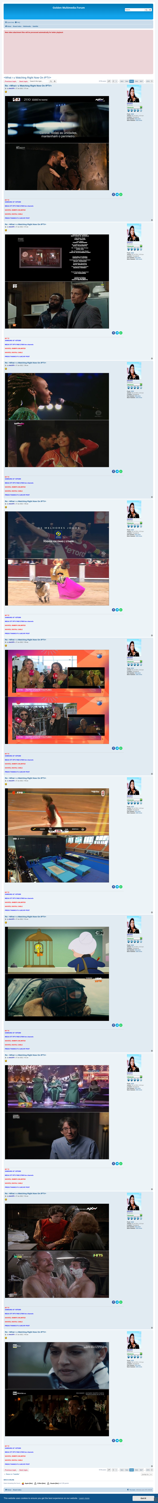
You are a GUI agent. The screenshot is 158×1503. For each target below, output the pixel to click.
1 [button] (116, 81)
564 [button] (126, 81)
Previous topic (10, 81)
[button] (109, 81)
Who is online (9, 1480)
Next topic (23, 81)
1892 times (139, 120)
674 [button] (148, 81)
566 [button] (136, 81)
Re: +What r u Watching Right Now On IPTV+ (28, 86)
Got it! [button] (143, 1498)
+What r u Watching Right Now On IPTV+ (27, 77)
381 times (138, 119)
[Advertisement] (78, 53)
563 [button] (121, 81)
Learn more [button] (84, 1498)
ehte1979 (130, 103)
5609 (132, 114)
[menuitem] (17, 22)
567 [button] (141, 81)
